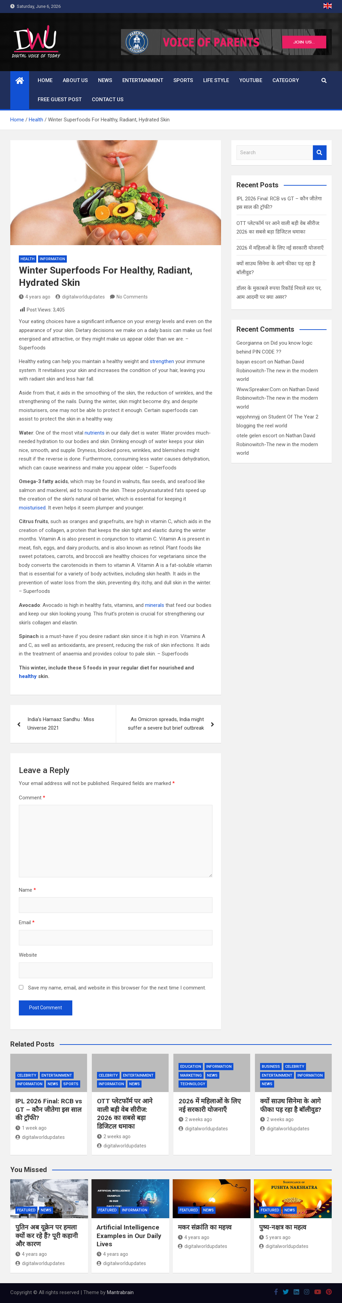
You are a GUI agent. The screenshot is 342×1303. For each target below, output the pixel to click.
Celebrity (26, 1075)
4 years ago (34, 297)
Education (190, 1066)
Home (45, 80)
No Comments (132, 297)
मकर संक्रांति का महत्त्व (205, 1227)
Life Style (216, 80)
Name (27, 890)
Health (28, 259)
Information (52, 259)
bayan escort (251, 362)
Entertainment (142, 80)
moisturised (32, 508)
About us (75, 80)
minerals (154, 605)
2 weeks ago (114, 1136)
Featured (26, 1210)
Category (285, 80)
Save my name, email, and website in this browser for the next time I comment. (117, 988)
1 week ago (31, 1128)
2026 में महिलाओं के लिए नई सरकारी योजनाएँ (279, 248)
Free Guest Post (60, 99)
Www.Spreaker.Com (258, 389)
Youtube (250, 80)
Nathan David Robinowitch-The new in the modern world (277, 370)
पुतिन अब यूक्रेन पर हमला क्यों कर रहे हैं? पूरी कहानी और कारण (46, 1235)
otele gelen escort (256, 436)
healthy (28, 676)
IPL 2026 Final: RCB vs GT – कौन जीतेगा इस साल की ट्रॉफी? (48, 1109)
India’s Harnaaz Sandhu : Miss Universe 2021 (60, 723)
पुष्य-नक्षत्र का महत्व (282, 1227)
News (105, 80)
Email (27, 922)
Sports (183, 80)
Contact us (107, 99)
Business (271, 1066)
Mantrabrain (120, 1292)
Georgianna (249, 343)
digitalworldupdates (80, 297)
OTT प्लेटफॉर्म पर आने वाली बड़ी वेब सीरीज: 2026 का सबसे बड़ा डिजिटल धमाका (124, 1113)
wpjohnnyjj (248, 417)
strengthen (162, 361)
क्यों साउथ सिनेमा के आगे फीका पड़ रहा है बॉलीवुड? (290, 1105)
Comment (32, 798)
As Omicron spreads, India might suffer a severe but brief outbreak (166, 723)
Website (28, 955)
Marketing (191, 1075)
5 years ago (275, 1237)
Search (320, 152)
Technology (192, 1084)
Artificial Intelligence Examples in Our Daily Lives (129, 1235)
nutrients (95, 433)
